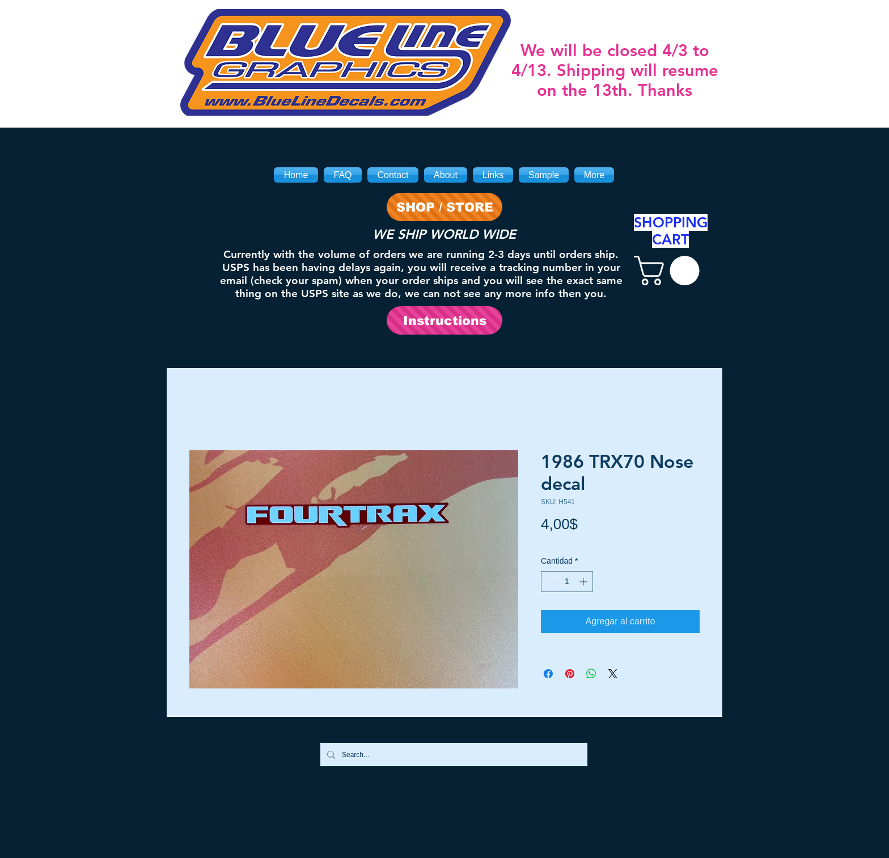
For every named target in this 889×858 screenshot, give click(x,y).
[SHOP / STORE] (444, 207)
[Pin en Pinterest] (570, 674)
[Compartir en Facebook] (548, 674)
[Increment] (584, 581)
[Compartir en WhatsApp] (591, 674)
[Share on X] (613, 674)
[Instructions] (444, 320)
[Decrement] (550, 581)
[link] (670, 270)
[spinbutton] (567, 581)
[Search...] (453, 754)
